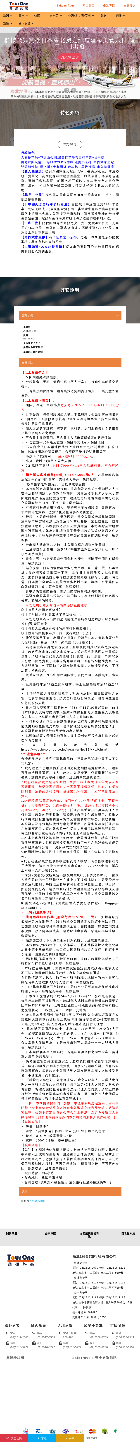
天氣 (25, 1191)
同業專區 (89, 5)
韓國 (39, 15)
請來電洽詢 (70, 57)
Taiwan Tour (65, 5)
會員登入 (130, 5)
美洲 (105, 15)
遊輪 (7, 23)
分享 (70, 1438)
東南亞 (56, 15)
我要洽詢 (14, 1438)
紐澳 (120, 15)
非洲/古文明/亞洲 (81, 15)
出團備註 (27, 362)
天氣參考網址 (37, 1200)
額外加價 (27, 315)
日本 (23, 15)
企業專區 (109, 5)
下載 (42, 1438)
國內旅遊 (26, 23)
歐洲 (7, 15)
